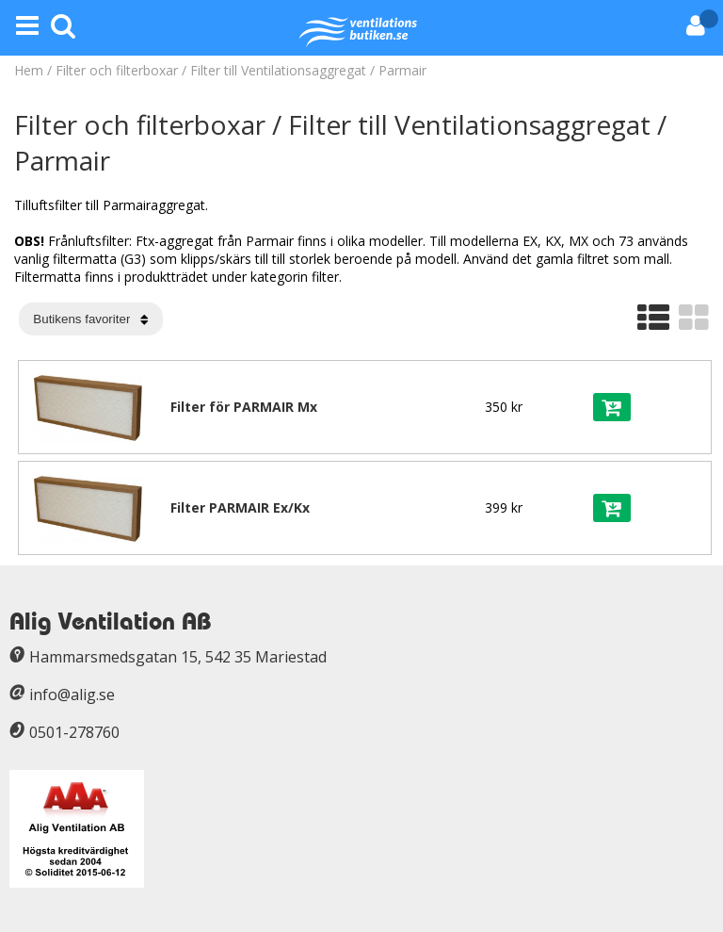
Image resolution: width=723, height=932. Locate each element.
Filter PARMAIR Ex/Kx (240, 507)
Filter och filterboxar (117, 70)
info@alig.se (72, 694)
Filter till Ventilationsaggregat (280, 70)
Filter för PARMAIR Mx (243, 407)
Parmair (402, 70)
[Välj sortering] (91, 318)
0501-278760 (74, 732)
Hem (28, 70)
